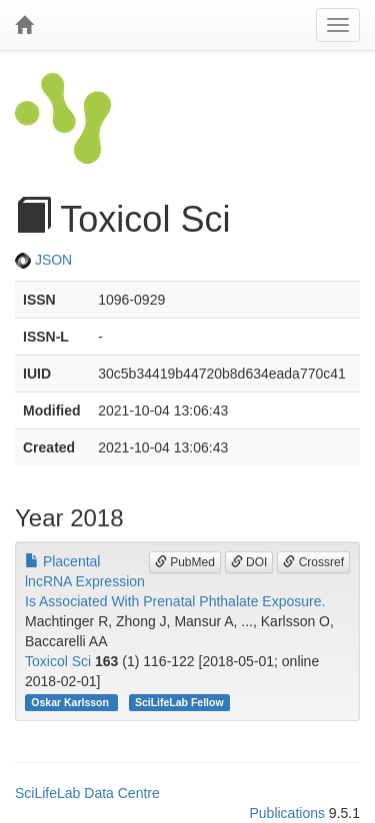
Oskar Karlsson (71, 702)
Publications (287, 813)
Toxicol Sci (58, 661)
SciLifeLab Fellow (179, 702)
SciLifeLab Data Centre (87, 793)
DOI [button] (249, 562)
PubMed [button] (185, 562)
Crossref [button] (313, 562)
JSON (43, 260)
